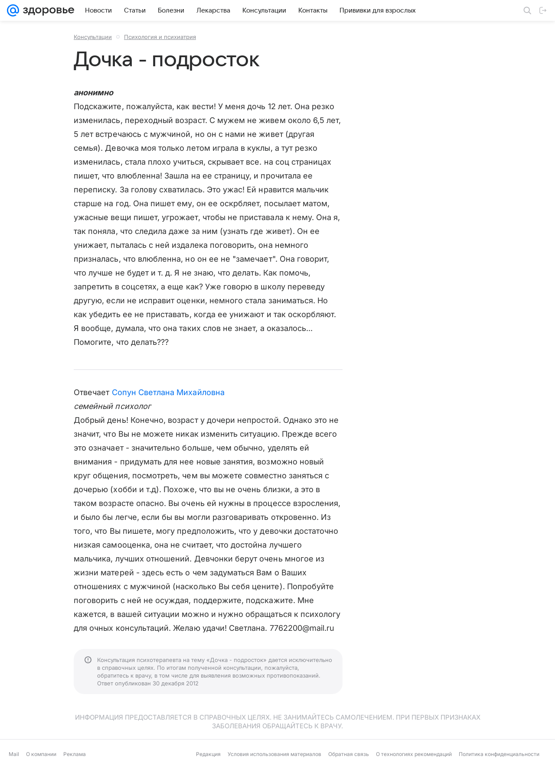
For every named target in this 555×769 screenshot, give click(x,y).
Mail (14, 754)
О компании (41, 754)
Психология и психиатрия (160, 36)
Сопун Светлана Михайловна (168, 392)
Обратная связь (348, 754)
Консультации (93, 36)
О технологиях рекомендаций (414, 754)
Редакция (208, 754)
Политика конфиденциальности (499, 754)
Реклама (74, 754)
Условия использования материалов (274, 754)
